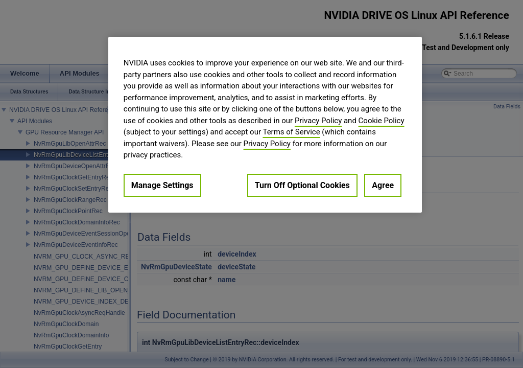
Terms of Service (291, 131)
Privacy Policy (318, 120)
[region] (265, 125)
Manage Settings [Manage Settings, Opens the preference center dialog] (162, 185)
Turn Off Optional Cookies (302, 185)
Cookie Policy (382, 120)
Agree (383, 185)
